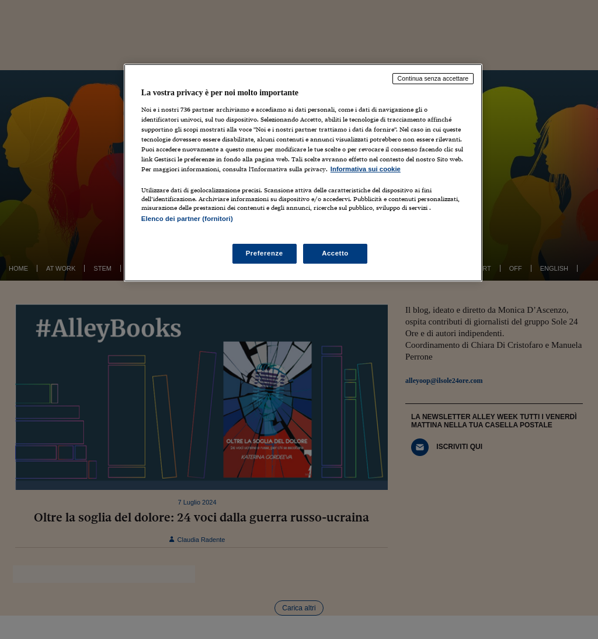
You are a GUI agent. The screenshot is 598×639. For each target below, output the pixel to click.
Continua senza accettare (433, 78)
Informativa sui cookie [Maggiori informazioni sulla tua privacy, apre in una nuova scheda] (366, 168)
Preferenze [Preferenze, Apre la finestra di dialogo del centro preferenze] (264, 253)
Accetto (335, 253)
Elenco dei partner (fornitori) (187, 218)
